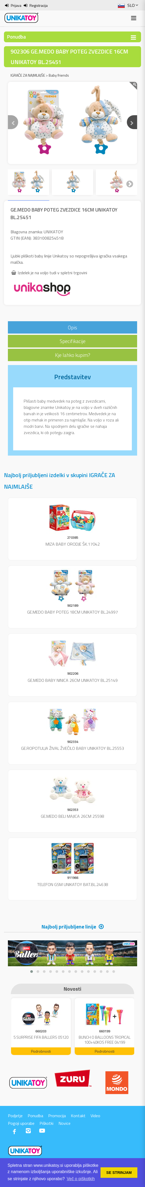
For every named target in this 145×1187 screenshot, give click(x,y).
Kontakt (78, 1115)
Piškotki (46, 1123)
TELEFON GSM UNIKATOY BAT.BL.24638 (72, 884)
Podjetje (15, 1115)
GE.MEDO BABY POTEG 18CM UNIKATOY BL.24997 (72, 612)
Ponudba (35, 1115)
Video (95, 1115)
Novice (64, 1123)
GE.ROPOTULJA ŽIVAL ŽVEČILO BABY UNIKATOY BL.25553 (72, 748)
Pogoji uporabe (21, 1123)
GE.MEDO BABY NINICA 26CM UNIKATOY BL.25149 (73, 680)
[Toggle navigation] (133, 37)
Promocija (57, 1115)
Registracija (38, 5)
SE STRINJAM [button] (119, 1172)
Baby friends (59, 75)
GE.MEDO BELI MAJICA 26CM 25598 (72, 816)
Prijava (16, 5)
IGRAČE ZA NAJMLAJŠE (28, 75)
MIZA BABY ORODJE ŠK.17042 (73, 544)
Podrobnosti (41, 1051)
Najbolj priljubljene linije (69, 926)
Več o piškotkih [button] (81, 1179)
